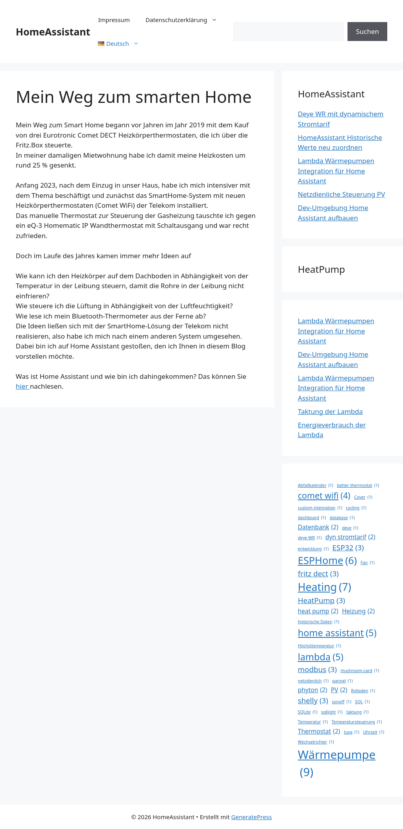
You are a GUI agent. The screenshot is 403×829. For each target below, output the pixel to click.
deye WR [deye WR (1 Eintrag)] (310, 538)
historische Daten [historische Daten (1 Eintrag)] (318, 621)
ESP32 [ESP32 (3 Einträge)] (348, 547)
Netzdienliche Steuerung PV (341, 194)
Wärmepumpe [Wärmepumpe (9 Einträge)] (336, 764)
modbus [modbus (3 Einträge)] (317, 669)
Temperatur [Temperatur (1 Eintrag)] (313, 722)
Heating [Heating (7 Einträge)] (324, 587)
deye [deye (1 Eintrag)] (350, 528)
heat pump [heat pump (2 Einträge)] (318, 611)
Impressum (113, 20)
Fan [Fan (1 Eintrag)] (367, 562)
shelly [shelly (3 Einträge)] (313, 700)
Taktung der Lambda (330, 411)
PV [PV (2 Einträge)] (339, 690)
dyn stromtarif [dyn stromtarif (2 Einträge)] (350, 537)
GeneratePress (251, 817)
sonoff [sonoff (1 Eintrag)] (341, 702)
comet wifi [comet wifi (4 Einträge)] (324, 495)
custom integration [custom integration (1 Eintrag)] (320, 508)
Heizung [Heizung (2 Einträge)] (358, 611)
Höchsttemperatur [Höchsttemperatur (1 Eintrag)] (319, 646)
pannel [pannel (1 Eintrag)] (342, 681)
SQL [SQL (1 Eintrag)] (362, 702)
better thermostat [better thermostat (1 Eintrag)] (358, 485)
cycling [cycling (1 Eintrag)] (356, 508)
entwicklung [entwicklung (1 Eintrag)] (313, 549)
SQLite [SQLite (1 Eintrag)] (308, 712)
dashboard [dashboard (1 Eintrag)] (312, 517)
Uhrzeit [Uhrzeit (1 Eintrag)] (373, 732)
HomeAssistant (53, 31)
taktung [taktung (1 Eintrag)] (357, 712)
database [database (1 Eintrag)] (342, 517)
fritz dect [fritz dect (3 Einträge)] (318, 573)
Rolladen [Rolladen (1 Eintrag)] (363, 690)
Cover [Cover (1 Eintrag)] (363, 497)
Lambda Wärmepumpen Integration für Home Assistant (336, 170)
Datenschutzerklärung (185, 20)
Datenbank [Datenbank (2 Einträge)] (318, 527)
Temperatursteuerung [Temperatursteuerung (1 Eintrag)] (356, 722)
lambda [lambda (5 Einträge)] (321, 657)
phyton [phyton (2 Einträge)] (312, 690)
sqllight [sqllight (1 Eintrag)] (331, 712)
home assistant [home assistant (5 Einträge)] (337, 633)
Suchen (367, 31)
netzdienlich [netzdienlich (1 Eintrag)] (313, 681)
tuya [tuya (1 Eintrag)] (351, 732)
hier (23, 386)
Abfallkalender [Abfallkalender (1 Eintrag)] (315, 485)
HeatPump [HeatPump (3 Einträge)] (321, 600)
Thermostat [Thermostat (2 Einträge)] (319, 731)
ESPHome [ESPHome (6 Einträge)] (327, 560)
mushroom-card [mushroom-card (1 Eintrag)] (359, 670)
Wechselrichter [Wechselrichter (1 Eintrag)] (316, 742)
